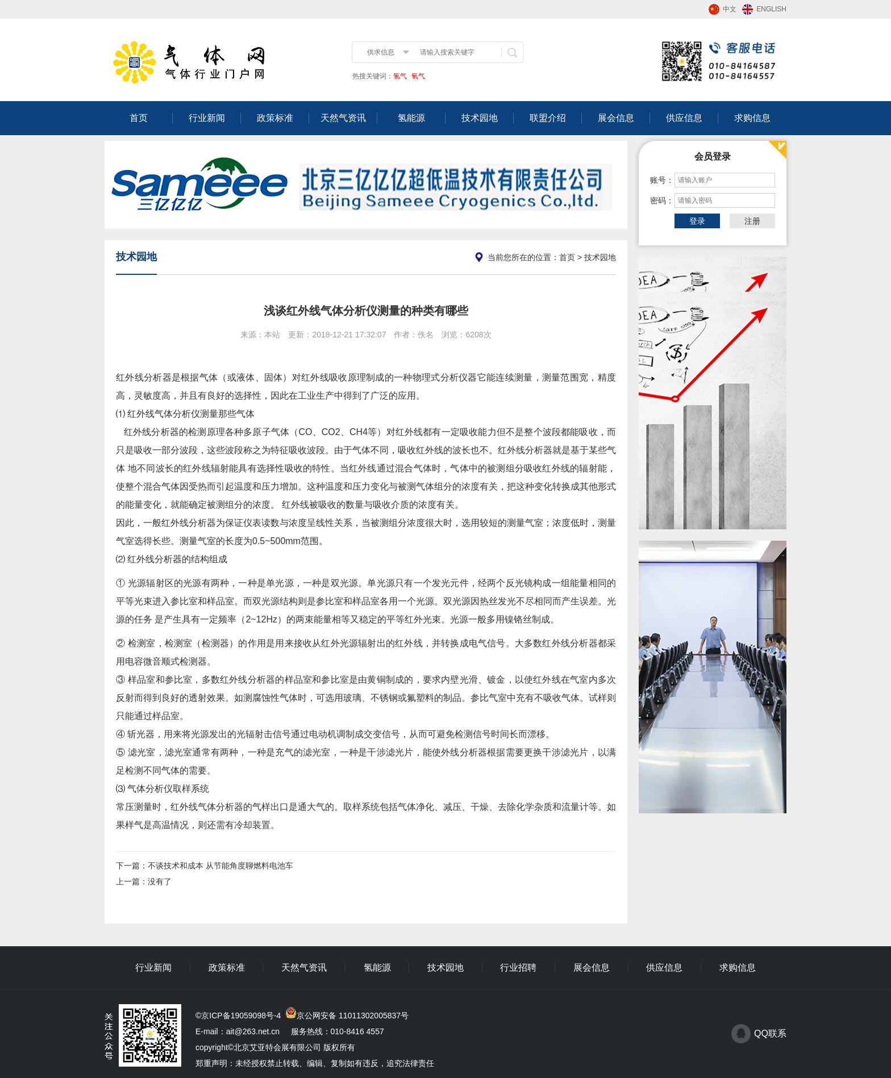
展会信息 (616, 118)
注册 (752, 220)
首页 (139, 118)
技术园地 (479, 118)
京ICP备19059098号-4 (241, 1015)
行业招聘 (518, 967)
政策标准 (275, 118)
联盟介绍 (548, 118)
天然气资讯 (343, 118)
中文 (729, 9)
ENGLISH (771, 9)
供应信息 (684, 118)
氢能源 (411, 118)
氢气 (400, 76)
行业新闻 (207, 118)
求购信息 (752, 118)
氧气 (417, 76)
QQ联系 (770, 1033)
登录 (697, 220)
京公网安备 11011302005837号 (353, 1015)
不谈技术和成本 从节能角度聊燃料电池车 (220, 865)
